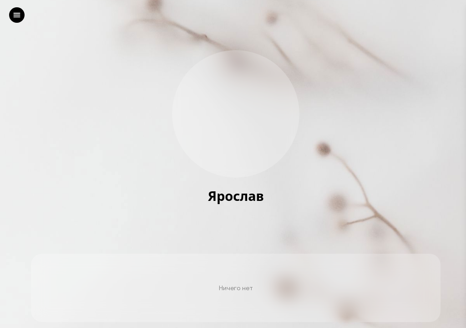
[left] (17, 15)
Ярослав (235, 196)
